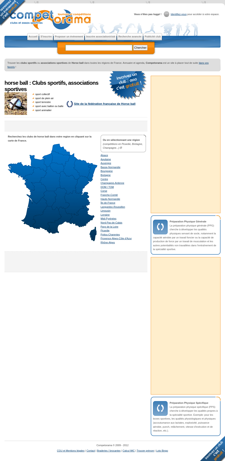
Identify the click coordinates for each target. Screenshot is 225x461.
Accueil (33, 36)
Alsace (104, 155)
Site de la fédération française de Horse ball (104, 103)
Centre (104, 179)
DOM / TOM (107, 187)
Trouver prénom (145, 450)
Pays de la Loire (109, 226)
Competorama (49, 20)
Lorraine (105, 214)
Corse (104, 190)
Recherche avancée (130, 36)
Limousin (105, 210)
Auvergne (106, 163)
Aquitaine (106, 159)
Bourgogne (107, 171)
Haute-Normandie (110, 199)
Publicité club (153, 36)
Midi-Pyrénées (108, 218)
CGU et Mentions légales (70, 450)
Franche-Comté (109, 195)
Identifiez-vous (179, 14)
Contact (90, 450)
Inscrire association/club (100, 36)
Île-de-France (108, 202)
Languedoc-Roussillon (113, 206)
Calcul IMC (129, 450)
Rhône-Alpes (108, 242)
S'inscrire (46, 36)
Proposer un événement (69, 36)
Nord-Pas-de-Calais (111, 222)
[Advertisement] (76, 126)
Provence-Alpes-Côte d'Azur (116, 238)
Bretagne (106, 175)
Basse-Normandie (110, 167)
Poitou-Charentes (110, 234)
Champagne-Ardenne (112, 183)
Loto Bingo (162, 450)
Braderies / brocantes (109, 450)
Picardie (105, 230)
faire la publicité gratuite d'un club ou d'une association (128, 85)
